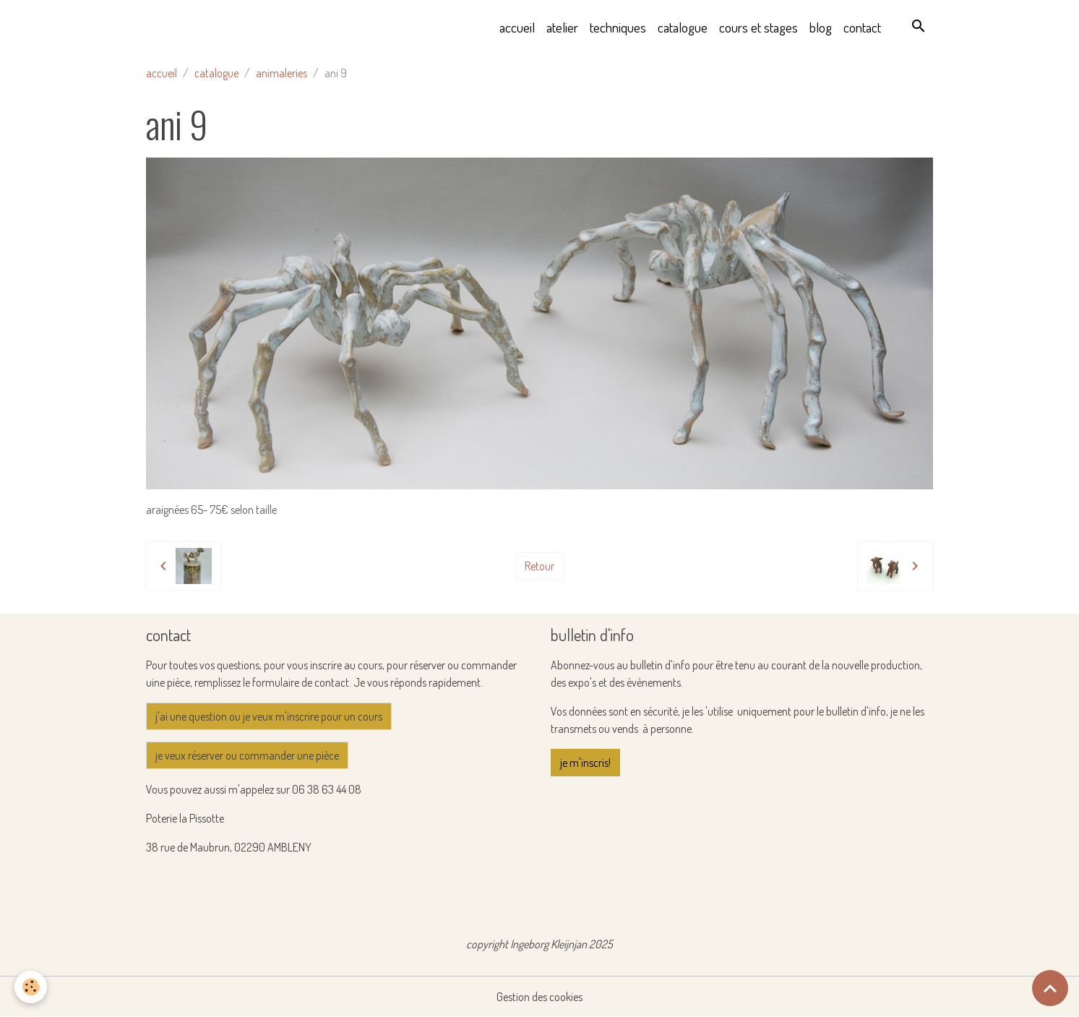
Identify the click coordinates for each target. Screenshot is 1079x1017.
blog (820, 27)
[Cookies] (30, 987)
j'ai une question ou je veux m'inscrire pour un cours (268, 716)
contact (862, 27)
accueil (517, 27)
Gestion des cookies (539, 997)
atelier (562, 27)
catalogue (683, 27)
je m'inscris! (585, 762)
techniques (618, 27)
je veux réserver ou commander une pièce (247, 755)
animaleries (281, 73)
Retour (539, 566)
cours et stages (758, 27)
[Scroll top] (1050, 988)
